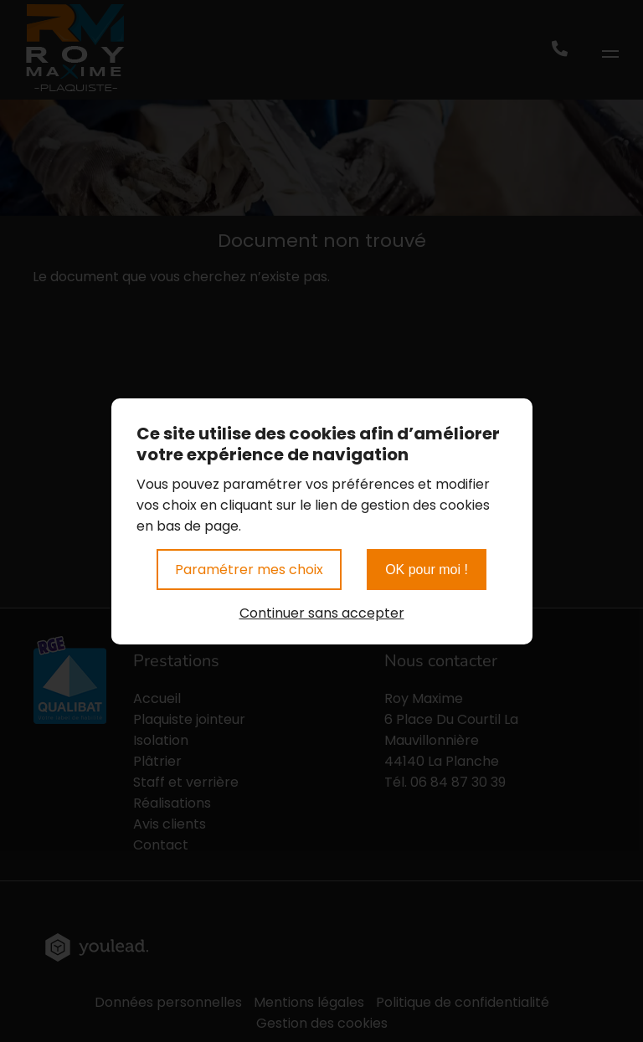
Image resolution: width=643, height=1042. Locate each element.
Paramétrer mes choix (249, 569)
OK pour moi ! (426, 569)
